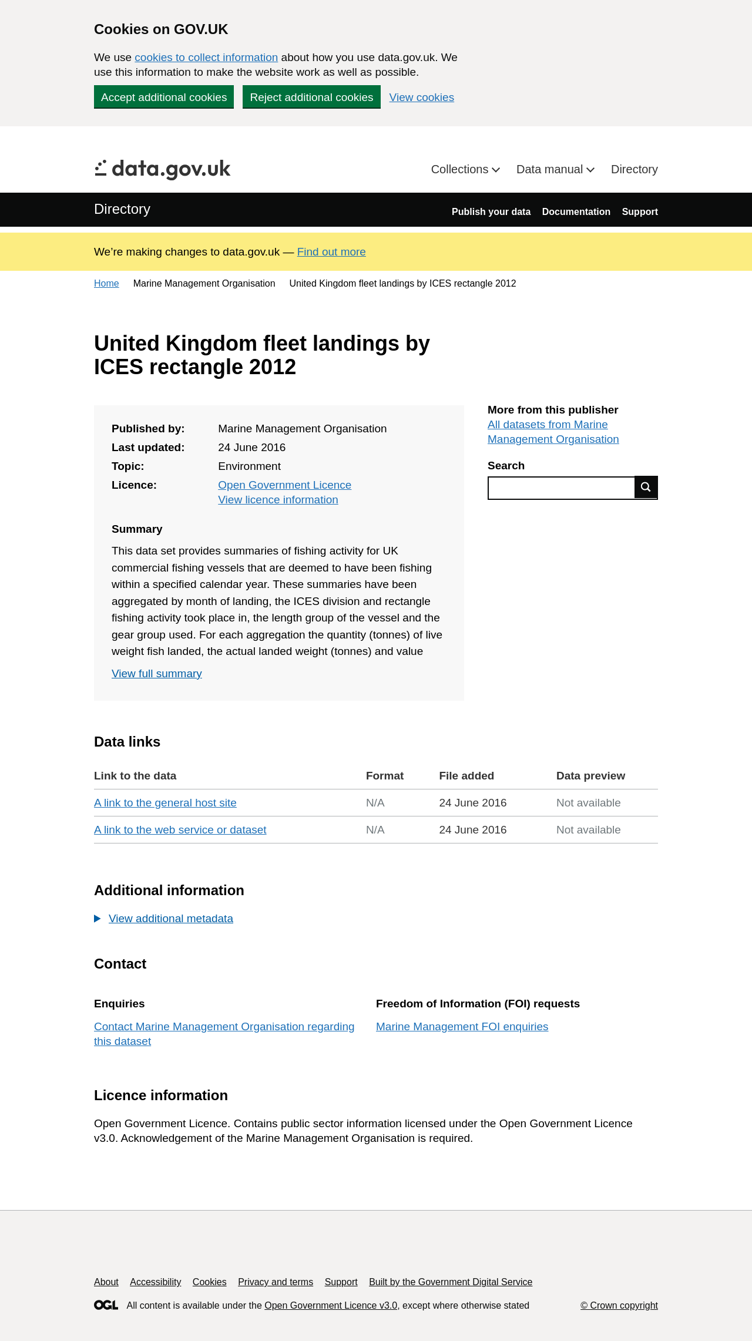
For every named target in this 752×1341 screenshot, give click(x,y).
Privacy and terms (275, 1282)
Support (640, 212)
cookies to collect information (206, 57)
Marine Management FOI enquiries (462, 1026)
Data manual (551, 169)
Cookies (210, 1282)
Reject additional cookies (311, 97)
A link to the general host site (165, 802)
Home (106, 283)
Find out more (331, 252)
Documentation (576, 212)
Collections (461, 169)
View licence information (278, 499)
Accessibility (155, 1282)
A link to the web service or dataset (180, 830)
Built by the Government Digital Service (450, 1282)
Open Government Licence (284, 485)
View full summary (157, 673)
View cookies (422, 97)
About (106, 1282)
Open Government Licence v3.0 (330, 1305)
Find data (646, 487)
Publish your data (491, 212)
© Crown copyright (619, 1305)
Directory (634, 169)
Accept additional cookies (164, 97)
